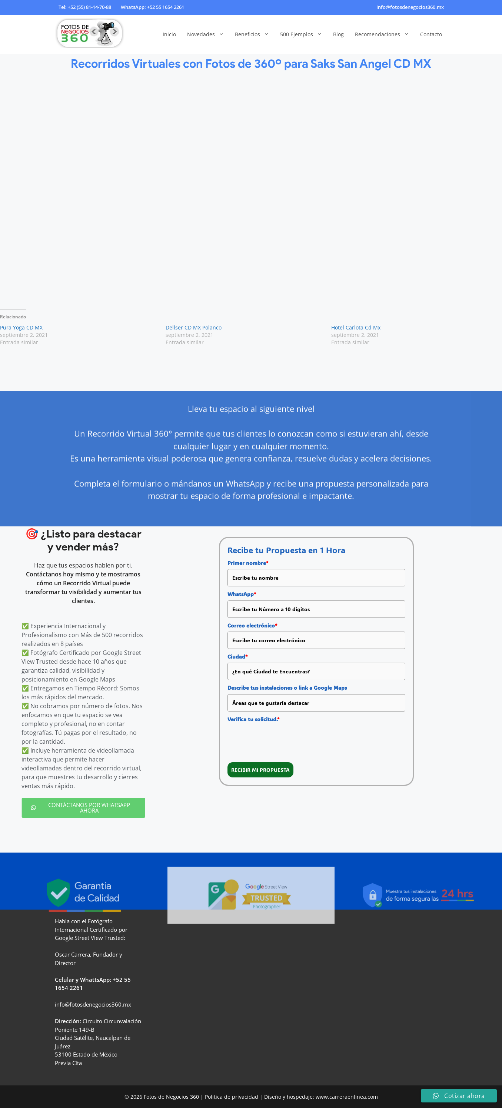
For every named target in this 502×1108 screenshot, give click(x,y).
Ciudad (237, 656)
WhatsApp (241, 593)
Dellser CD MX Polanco (194, 327)
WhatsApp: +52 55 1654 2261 (152, 7)
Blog (338, 34)
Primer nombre (247, 562)
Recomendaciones (385, 34)
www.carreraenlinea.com (347, 1096)
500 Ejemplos (304, 34)
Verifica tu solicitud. (253, 719)
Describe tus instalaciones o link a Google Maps (287, 687)
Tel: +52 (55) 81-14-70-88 (85, 7)
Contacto (431, 34)
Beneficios (255, 34)
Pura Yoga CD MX (21, 327)
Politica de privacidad (231, 1096)
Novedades (208, 34)
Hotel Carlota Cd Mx (355, 327)
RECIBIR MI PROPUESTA (260, 769)
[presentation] (283, 739)
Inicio (169, 34)
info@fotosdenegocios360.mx (410, 7)
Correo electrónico (252, 625)
